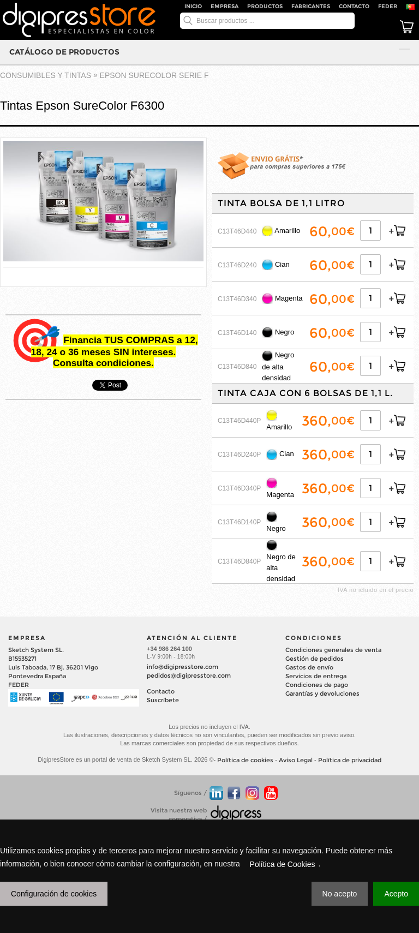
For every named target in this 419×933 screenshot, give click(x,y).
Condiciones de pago (316, 685)
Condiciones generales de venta (333, 650)
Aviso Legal (296, 760)
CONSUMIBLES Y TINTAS (45, 75)
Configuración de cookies (54, 893)
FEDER (387, 6)
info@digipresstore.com (182, 667)
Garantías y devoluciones (322, 693)
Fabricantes (310, 6)
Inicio (193, 6)
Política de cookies (245, 760)
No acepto (339, 893)
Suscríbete (163, 700)
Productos (265, 6)
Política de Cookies (282, 864)
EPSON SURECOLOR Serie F (154, 75)
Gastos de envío (309, 667)
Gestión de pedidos (314, 658)
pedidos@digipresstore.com (189, 675)
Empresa (224, 6)
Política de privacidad (349, 760)
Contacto (354, 6)
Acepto (396, 893)
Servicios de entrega (315, 676)
